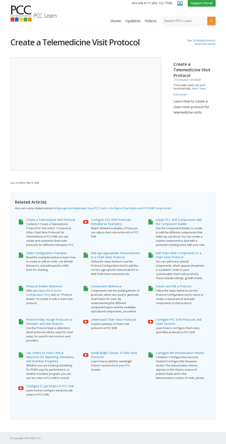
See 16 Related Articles (201, 40)
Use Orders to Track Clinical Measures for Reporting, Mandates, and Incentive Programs (50, 357)
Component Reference (106, 286)
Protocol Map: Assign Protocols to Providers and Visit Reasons (49, 322)
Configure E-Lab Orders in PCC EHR (50, 386)
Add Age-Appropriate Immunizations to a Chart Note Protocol (115, 255)
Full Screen (180, 94)
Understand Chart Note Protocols (113, 320)
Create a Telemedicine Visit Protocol (50, 220)
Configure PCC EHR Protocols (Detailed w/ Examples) (111, 222)
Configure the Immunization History (180, 353)
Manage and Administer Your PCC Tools (81, 208)
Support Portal (201, 3)
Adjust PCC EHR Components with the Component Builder (179, 222)
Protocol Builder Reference (44, 286)
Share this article (205, 44)
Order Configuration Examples (46, 253)
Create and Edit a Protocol (173, 286)
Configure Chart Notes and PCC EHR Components (140, 208)
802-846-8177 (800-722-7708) (152, 3)
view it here (198, 88)
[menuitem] (152, 3)
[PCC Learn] (38, 13)
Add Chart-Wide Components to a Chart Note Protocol (178, 255)
